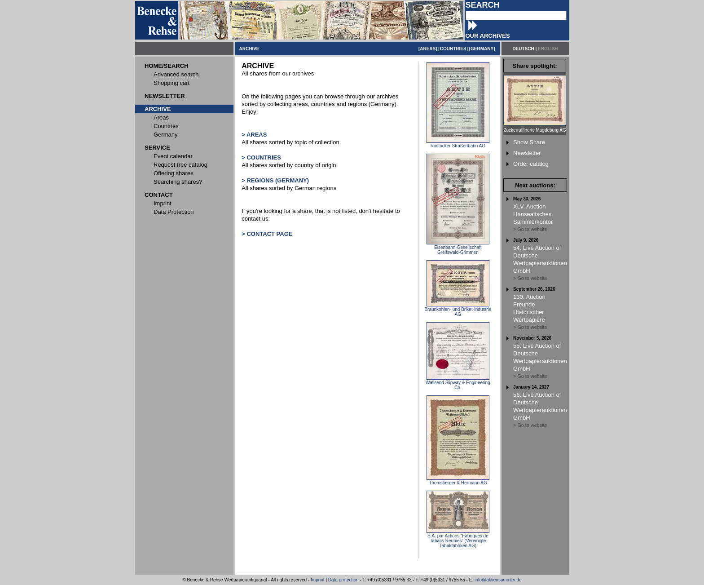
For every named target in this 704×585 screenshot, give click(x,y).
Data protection (343, 579)
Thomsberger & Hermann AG (458, 480)
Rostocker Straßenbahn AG (458, 143)
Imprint (318, 579)
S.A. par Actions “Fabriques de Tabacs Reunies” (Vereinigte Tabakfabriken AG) (458, 538)
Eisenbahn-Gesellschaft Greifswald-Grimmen (458, 248)
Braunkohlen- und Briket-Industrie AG (457, 310)
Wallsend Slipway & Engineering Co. (458, 383)
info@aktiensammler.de (498, 579)
